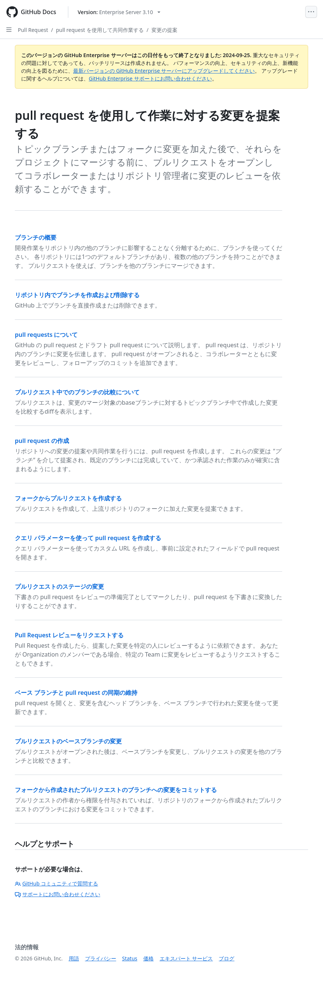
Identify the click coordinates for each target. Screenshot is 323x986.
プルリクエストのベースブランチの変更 (68, 741)
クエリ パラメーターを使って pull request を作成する (88, 538)
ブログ (226, 958)
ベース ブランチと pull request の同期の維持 (76, 692)
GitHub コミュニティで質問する (56, 883)
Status (129, 958)
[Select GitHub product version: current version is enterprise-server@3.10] (119, 12)
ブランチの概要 (35, 237)
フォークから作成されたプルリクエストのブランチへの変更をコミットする (116, 790)
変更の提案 (164, 29)
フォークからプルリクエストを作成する (68, 498)
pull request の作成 (42, 441)
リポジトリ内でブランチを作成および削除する (77, 295)
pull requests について (46, 335)
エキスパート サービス (186, 958)
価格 (148, 958)
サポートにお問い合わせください (57, 894)
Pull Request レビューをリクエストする (69, 635)
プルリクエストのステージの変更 (59, 586)
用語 (74, 958)
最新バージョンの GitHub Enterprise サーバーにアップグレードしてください (164, 70)
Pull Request (33, 29)
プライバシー (100, 958)
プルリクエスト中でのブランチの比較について (77, 392)
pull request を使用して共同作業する (100, 29)
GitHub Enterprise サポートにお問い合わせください (150, 78)
